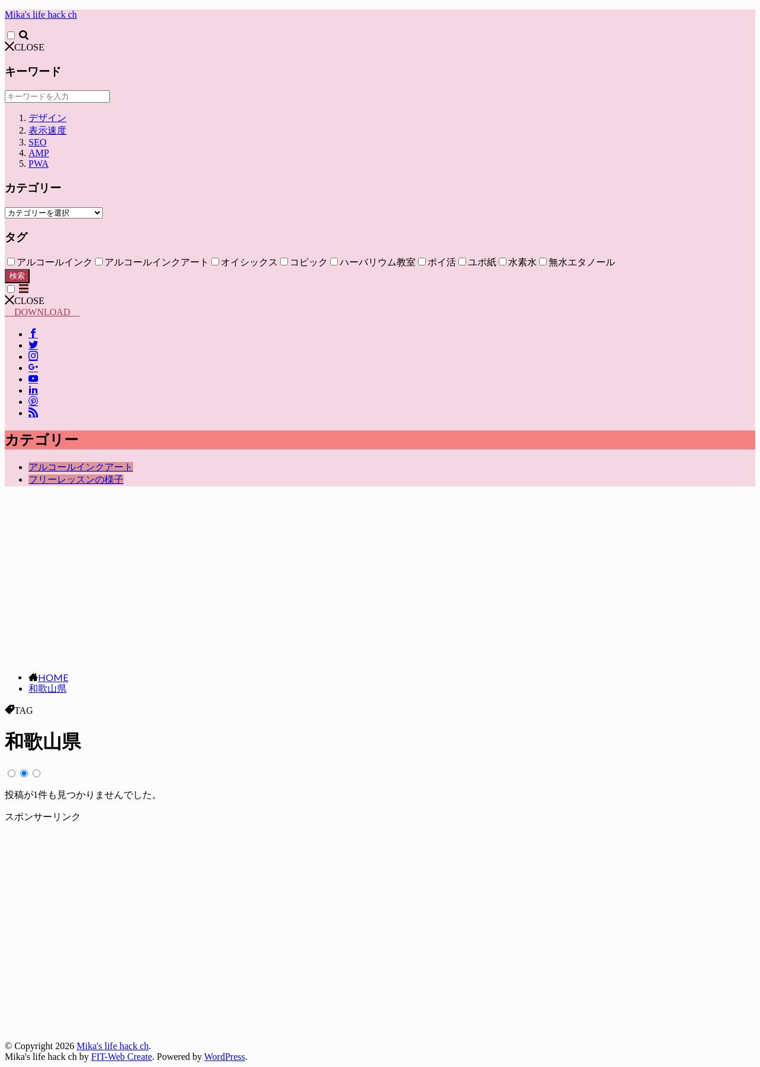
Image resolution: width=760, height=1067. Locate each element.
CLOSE (25, 47)
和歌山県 (47, 688)
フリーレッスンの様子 (76, 479)
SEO (37, 142)
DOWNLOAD (42, 312)
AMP (38, 153)
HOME (53, 677)
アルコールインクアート (80, 467)
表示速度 (47, 130)
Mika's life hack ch (41, 15)
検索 (17, 275)
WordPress (224, 1057)
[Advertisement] (380, 579)
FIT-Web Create (122, 1057)
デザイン (47, 118)
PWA (38, 164)
